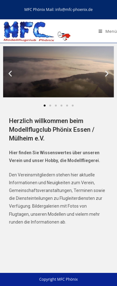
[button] (45, 105)
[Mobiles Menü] (108, 31)
